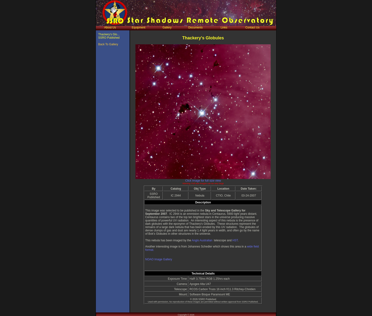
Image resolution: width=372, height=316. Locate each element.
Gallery (167, 27)
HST (235, 240)
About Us (110, 27)
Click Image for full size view (203, 180)
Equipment (138, 27)
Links (224, 27)
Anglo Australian (202, 240)
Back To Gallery (108, 44)
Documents (195, 27)
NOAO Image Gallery (158, 259)
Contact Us (252, 27)
